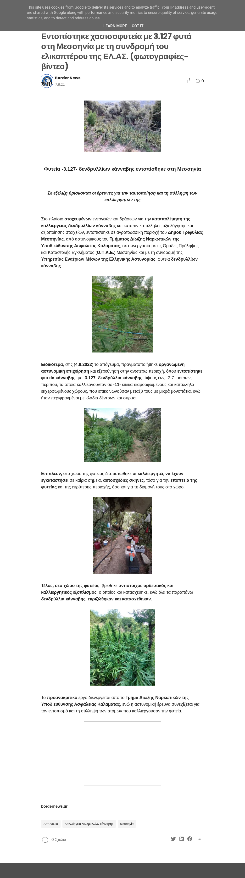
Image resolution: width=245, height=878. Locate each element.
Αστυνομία (51, 824)
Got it (137, 26)
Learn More (115, 26)
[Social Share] (189, 81)
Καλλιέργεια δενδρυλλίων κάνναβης (89, 824)
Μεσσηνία (127, 824)
